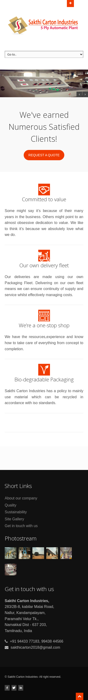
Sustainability (16, 512)
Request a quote (44, 155)
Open (70, 3)
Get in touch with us (21, 526)
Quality (10, 505)
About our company (21, 498)
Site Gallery (14, 519)
